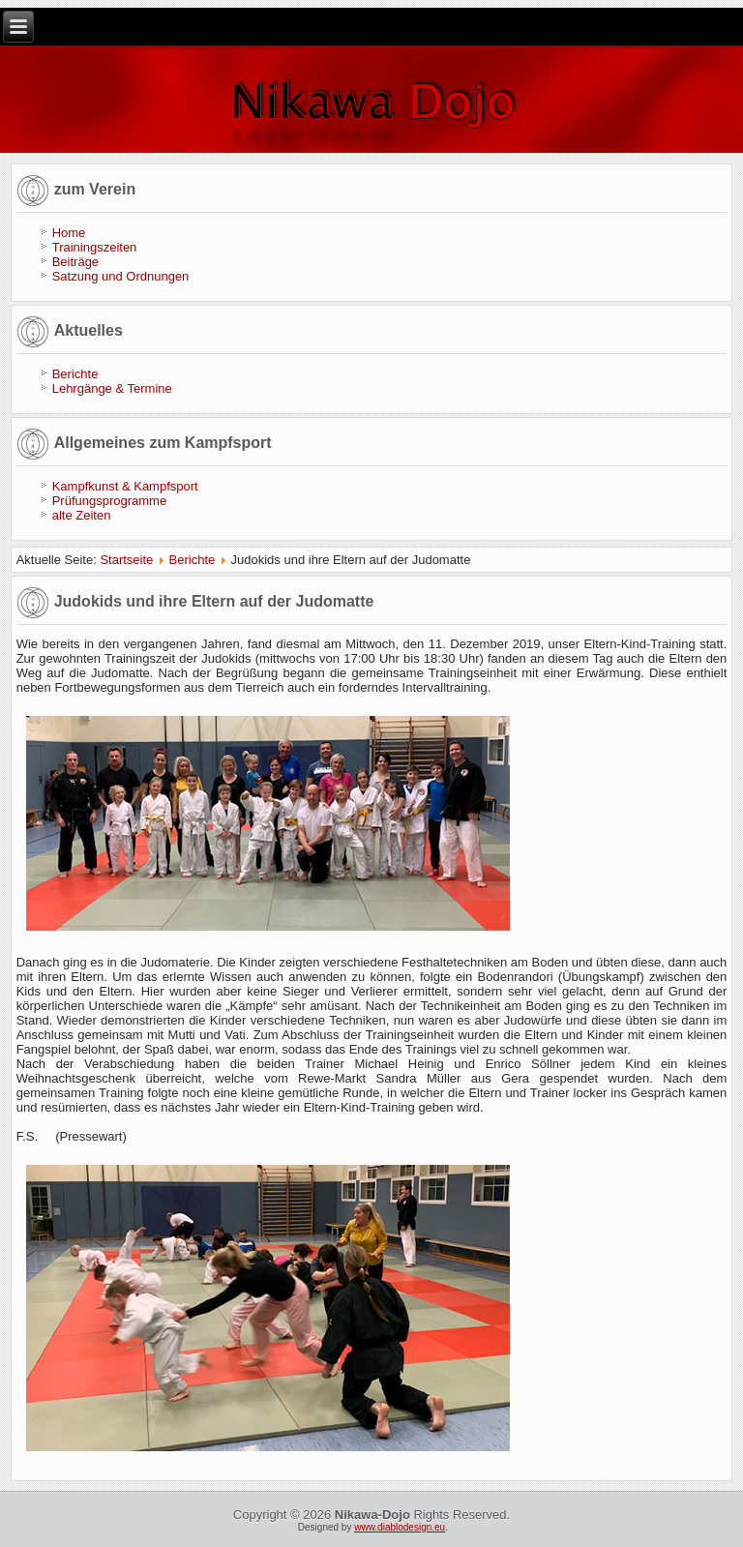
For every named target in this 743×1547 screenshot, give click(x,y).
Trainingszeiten (94, 247)
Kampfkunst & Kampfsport (125, 486)
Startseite (126, 559)
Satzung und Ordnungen (121, 276)
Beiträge (75, 261)
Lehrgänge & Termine (112, 388)
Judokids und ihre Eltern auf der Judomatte (214, 601)
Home (69, 232)
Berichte (75, 374)
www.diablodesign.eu (399, 1527)
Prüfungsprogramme (109, 500)
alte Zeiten (81, 515)
